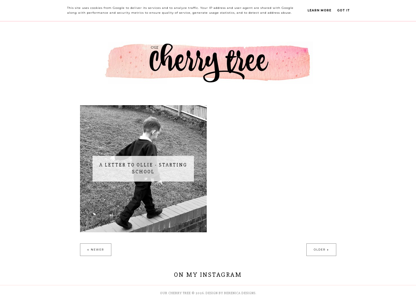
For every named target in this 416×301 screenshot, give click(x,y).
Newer (97, 249)
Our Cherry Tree (175, 293)
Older (319, 249)
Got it (343, 10)
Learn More (319, 10)
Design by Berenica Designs (230, 293)
